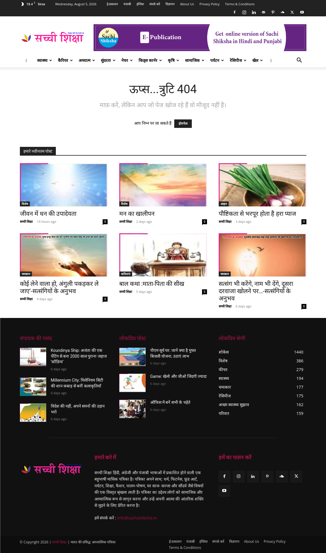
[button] (299, 61)
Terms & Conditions (240, 4)
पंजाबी (127, 4)
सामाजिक (194, 60)
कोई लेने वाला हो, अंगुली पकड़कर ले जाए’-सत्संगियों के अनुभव (59, 287)
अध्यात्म (87, 60)
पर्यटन (217, 60)
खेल (257, 60)
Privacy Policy (209, 4)
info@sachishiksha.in (137, 518)
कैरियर (65, 60)
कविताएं (125, 274)
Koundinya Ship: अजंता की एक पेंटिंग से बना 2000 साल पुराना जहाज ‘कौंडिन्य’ (79, 356)
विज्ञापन (170, 4)
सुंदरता (108, 60)
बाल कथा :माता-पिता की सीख (151, 283)
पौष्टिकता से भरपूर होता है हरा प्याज (257, 213)
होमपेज (183, 124)
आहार (223, 204)
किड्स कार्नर (150, 60)
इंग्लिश (140, 4)
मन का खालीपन (137, 213)
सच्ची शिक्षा (26, 221)
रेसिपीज (238, 60)
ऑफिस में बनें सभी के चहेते (170, 402)
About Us (187, 4)
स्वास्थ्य (44, 60)
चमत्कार (26, 274)
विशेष (25, 204)
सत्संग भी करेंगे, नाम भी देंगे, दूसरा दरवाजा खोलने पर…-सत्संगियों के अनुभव (256, 291)
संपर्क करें (154, 4)
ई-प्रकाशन (112, 4)
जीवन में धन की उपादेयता (48, 213)
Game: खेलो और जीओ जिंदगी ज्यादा (178, 376)
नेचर (127, 60)
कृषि (173, 60)
